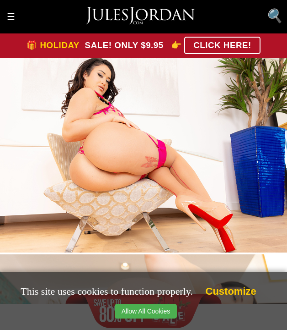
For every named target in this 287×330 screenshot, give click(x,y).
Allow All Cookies (146, 311)
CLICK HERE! (222, 45)
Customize (231, 291)
